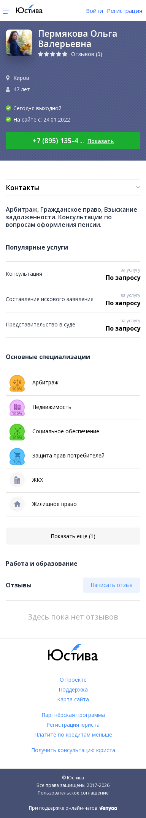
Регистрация (124, 10)
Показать (100, 141)
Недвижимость (40, 407)
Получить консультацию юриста (73, 750)
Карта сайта (73, 699)
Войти (94, 10)
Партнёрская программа (73, 714)
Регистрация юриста (73, 724)
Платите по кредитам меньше (73, 734)
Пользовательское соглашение (73, 793)
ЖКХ (26, 479)
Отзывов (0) (86, 54)
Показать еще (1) (73, 536)
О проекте (73, 679)
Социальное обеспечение (54, 431)
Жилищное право (43, 504)
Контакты (23, 187)
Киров (21, 77)
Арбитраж (34, 382)
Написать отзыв (111, 585)
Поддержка (73, 689)
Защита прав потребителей (57, 455)
